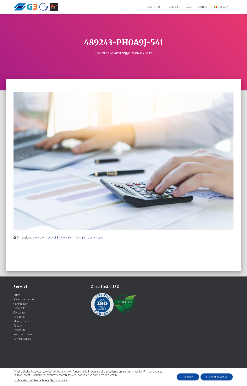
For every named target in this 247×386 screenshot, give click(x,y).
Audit (17, 295)
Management (21, 321)
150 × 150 (38, 237)
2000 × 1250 (95, 237)
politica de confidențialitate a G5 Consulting (41, 380)
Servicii (174, 7)
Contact (203, 7)
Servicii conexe (22, 338)
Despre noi (155, 7)
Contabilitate (21, 303)
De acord (188, 376)
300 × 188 (52, 237)
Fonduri (18, 325)
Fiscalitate (19, 308)
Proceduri (19, 329)
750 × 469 (66, 237)
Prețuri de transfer (24, 299)
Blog (189, 7)
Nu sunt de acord (216, 376)
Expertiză (19, 316)
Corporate (19, 312)
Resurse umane (23, 334)
